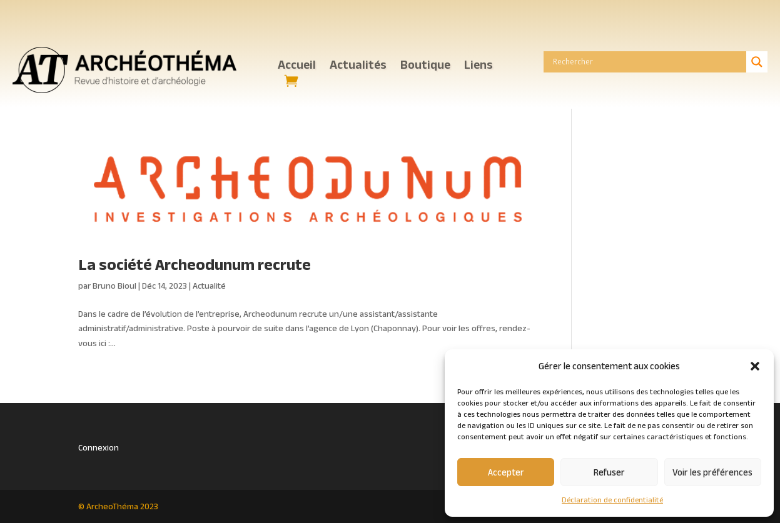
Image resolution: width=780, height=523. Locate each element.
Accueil (297, 65)
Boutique (425, 65)
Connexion (98, 447)
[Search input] (648, 61)
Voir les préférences (712, 472)
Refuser (609, 472)
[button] (755, 366)
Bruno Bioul (114, 286)
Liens (478, 65)
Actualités (358, 65)
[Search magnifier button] (756, 61)
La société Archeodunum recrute (194, 264)
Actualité (209, 286)
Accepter (506, 472)
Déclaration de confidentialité (612, 500)
